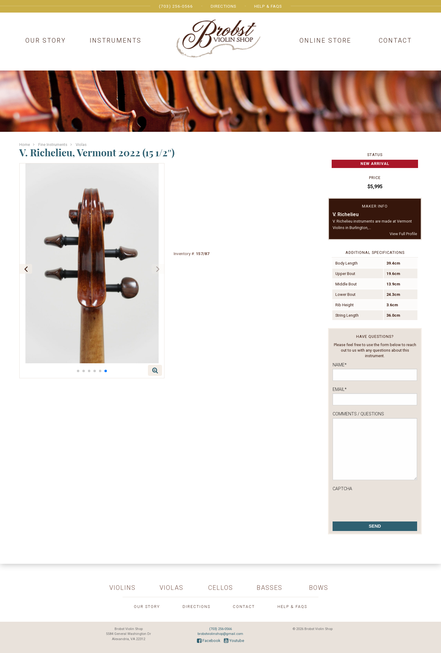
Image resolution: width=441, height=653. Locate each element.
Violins (122, 587)
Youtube (234, 640)
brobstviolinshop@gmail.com (220, 634)
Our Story (45, 40)
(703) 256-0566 (176, 6)
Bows (318, 587)
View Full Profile (403, 233)
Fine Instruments (52, 144)
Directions (223, 6)
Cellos (220, 587)
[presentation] (379, 505)
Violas (81, 144)
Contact (395, 40)
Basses (269, 587)
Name (340, 364)
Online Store (325, 40)
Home (24, 144)
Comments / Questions (358, 413)
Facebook (208, 640)
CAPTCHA (342, 488)
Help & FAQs (268, 6)
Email (340, 389)
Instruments (115, 40)
